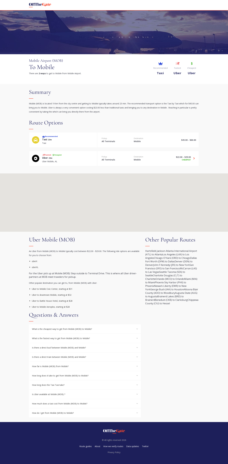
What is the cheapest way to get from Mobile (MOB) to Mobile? (62, 329)
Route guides (85, 446)
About (97, 446)
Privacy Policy (114, 452)
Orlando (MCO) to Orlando (170, 279)
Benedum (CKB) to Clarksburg (171, 300)
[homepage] (40, 5)
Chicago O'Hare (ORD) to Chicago (172, 258)
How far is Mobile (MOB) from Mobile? (50, 366)
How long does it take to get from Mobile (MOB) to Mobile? (60, 375)
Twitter (145, 446)
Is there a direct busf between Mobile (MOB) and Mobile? (59, 347)
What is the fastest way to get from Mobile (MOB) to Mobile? (61, 338)
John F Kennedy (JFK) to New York (171, 265)
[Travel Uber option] (193, 158)
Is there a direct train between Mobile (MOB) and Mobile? (59, 357)
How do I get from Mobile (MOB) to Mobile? (53, 413)
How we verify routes (113, 446)
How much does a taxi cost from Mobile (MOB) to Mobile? (59, 403)
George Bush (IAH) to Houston (167, 289)
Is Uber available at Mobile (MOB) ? (48, 394)
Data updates (132, 446)
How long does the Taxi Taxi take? (48, 385)
